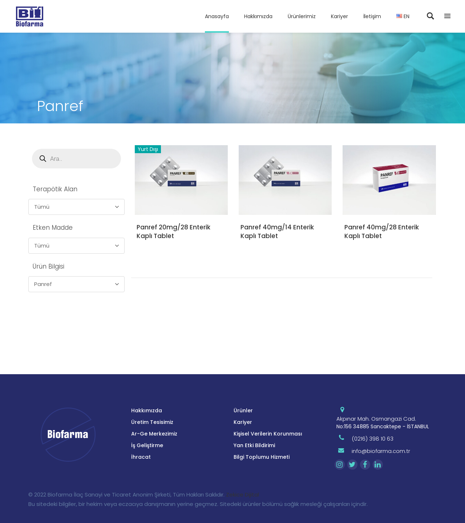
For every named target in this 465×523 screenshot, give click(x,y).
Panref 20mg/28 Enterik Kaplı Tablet (173, 231)
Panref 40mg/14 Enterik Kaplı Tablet (277, 231)
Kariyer (243, 422)
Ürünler (243, 410)
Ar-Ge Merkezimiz (154, 433)
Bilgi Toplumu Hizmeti (262, 457)
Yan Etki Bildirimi (254, 445)
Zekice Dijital (242, 494)
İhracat (141, 457)
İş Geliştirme (147, 445)
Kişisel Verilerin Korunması (268, 433)
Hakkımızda (146, 410)
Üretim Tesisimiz (152, 422)
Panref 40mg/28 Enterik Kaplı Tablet (381, 231)
